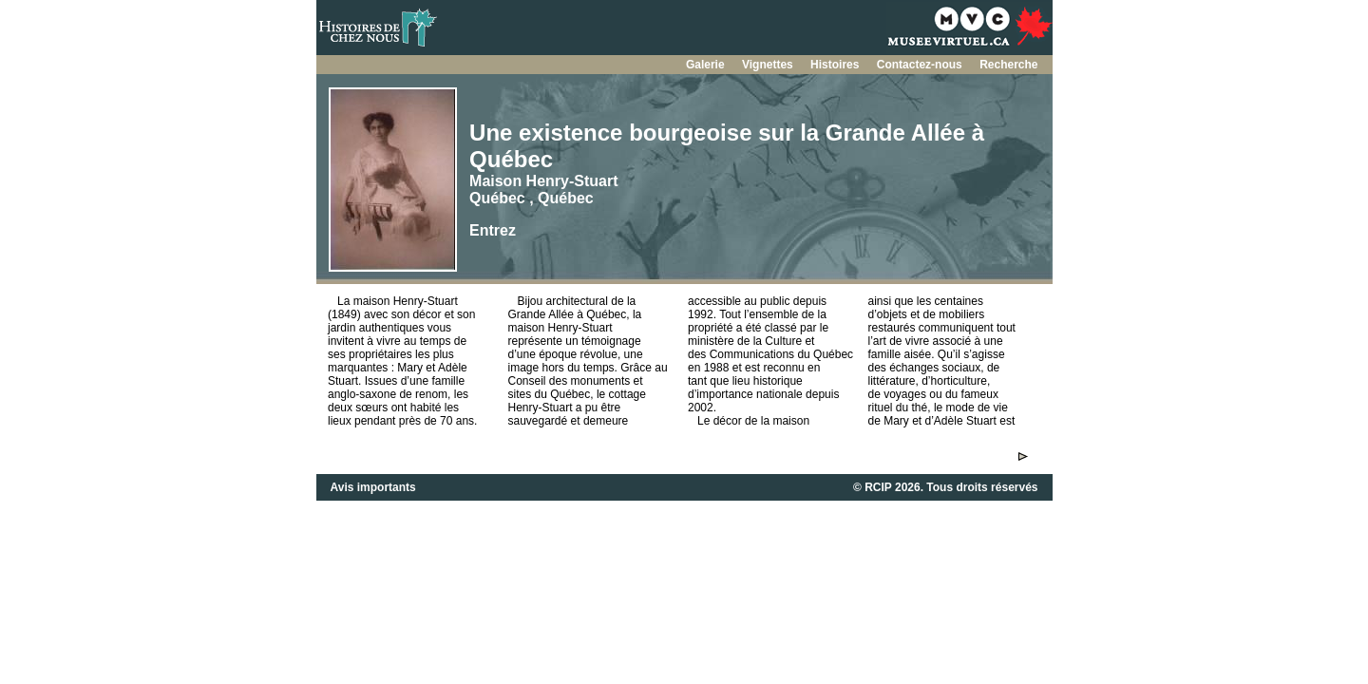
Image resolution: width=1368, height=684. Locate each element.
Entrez (492, 230)
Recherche (1008, 64)
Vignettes (769, 64)
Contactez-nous (921, 64)
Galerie (707, 64)
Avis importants (373, 487)
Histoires (836, 64)
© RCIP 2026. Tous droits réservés (945, 487)
